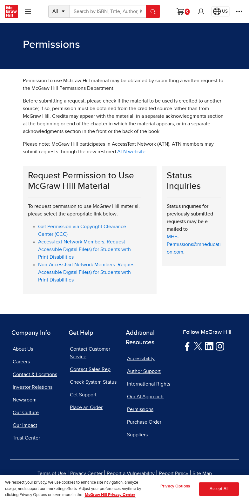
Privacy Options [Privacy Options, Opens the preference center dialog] (175, 486)
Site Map (202, 473)
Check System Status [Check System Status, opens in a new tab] (93, 382)
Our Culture (26, 412)
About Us (23, 349)
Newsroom (25, 399)
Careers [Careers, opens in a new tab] (21, 361)
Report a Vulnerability (131, 473)
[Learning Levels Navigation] (28, 11)
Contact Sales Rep (90, 369)
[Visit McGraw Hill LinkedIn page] (209, 345)
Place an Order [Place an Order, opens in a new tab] (86, 407)
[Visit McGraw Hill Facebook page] (187, 345)
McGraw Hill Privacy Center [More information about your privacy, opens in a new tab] (110, 495)
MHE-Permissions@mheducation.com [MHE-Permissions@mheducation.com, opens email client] (194, 244)
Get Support (83, 394)
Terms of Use (51, 473)
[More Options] (239, 11)
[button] (201, 11)
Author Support (144, 371)
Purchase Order (144, 422)
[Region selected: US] (220, 11)
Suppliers (137, 434)
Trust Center (26, 437)
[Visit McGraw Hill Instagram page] (220, 345)
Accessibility (141, 358)
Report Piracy (173, 473)
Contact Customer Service (90, 353)
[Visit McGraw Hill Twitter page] (198, 345)
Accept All (219, 489)
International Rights (148, 384)
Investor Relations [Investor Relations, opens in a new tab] (32, 387)
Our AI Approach (145, 396)
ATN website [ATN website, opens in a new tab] (131, 151)
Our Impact (25, 425)
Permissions (140, 409)
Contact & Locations (35, 374)
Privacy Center (86, 473)
